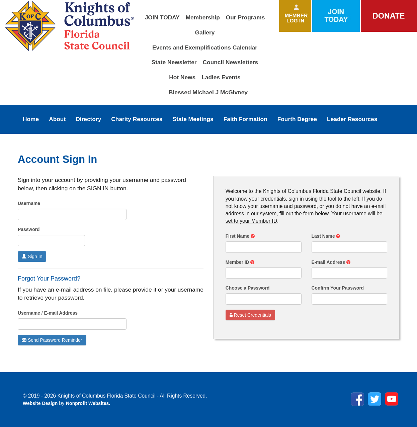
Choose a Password (248, 288)
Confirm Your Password (338, 288)
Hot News (182, 77)
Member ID (240, 262)
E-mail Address (331, 262)
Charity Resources (136, 119)
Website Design (41, 403)
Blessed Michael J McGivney (208, 92)
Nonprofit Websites (87, 403)
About (57, 119)
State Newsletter (174, 62)
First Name (240, 236)
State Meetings (192, 119)
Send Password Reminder (52, 340)
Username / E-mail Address (48, 313)
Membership (203, 17)
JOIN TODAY (162, 17)
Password (28, 229)
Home (31, 119)
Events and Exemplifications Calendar (204, 47)
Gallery (205, 32)
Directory (88, 119)
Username (29, 203)
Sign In (32, 256)
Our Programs (245, 17)
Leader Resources (352, 119)
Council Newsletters (230, 62)
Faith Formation (245, 119)
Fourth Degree (297, 119)
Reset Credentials (250, 315)
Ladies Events (221, 77)
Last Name (326, 236)
